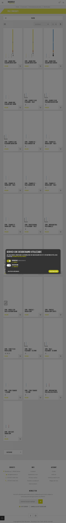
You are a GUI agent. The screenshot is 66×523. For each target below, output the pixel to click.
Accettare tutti (53, 271)
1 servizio (15, 266)
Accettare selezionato (13, 271)
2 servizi (14, 262)
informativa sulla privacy (19, 256)
